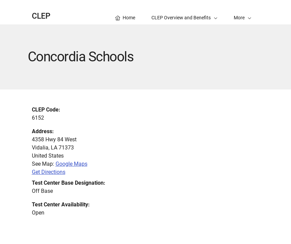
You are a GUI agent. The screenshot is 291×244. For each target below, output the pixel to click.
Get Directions (48, 172)
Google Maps (71, 164)
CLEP (41, 16)
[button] (242, 12)
